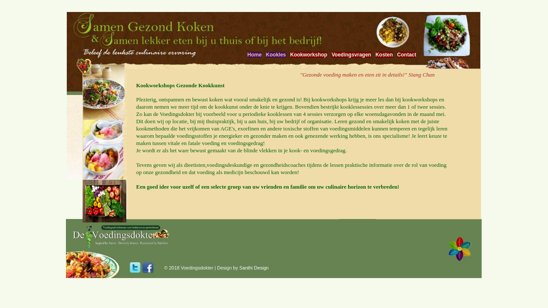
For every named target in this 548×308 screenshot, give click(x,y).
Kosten (384, 55)
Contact (407, 55)
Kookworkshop (309, 55)
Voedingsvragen (351, 55)
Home (254, 55)
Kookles (276, 55)
